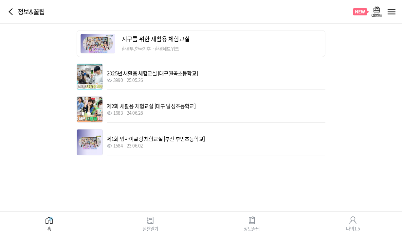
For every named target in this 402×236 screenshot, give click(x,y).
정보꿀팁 (252, 228)
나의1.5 (353, 228)
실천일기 (150, 228)
